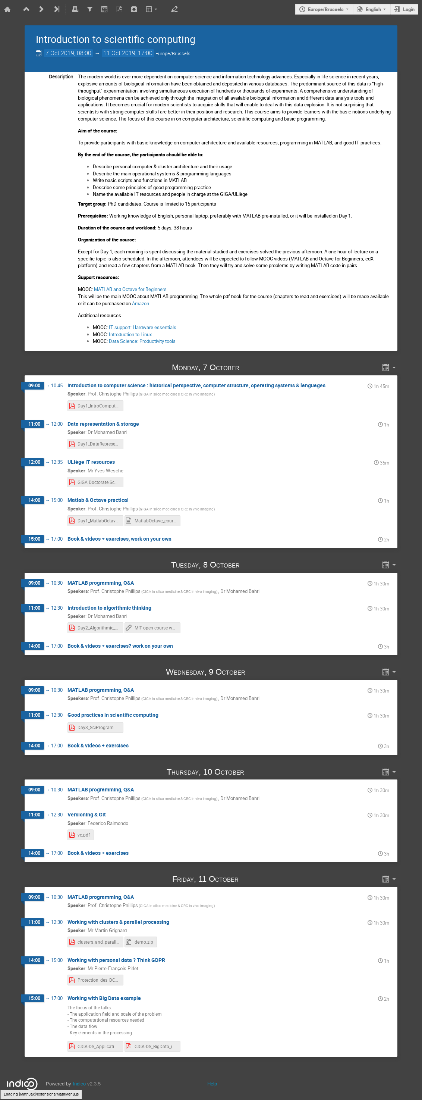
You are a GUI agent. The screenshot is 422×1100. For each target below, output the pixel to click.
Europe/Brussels (326, 9)
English (373, 9)
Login (409, 9)
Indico (79, 1084)
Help (212, 1084)
